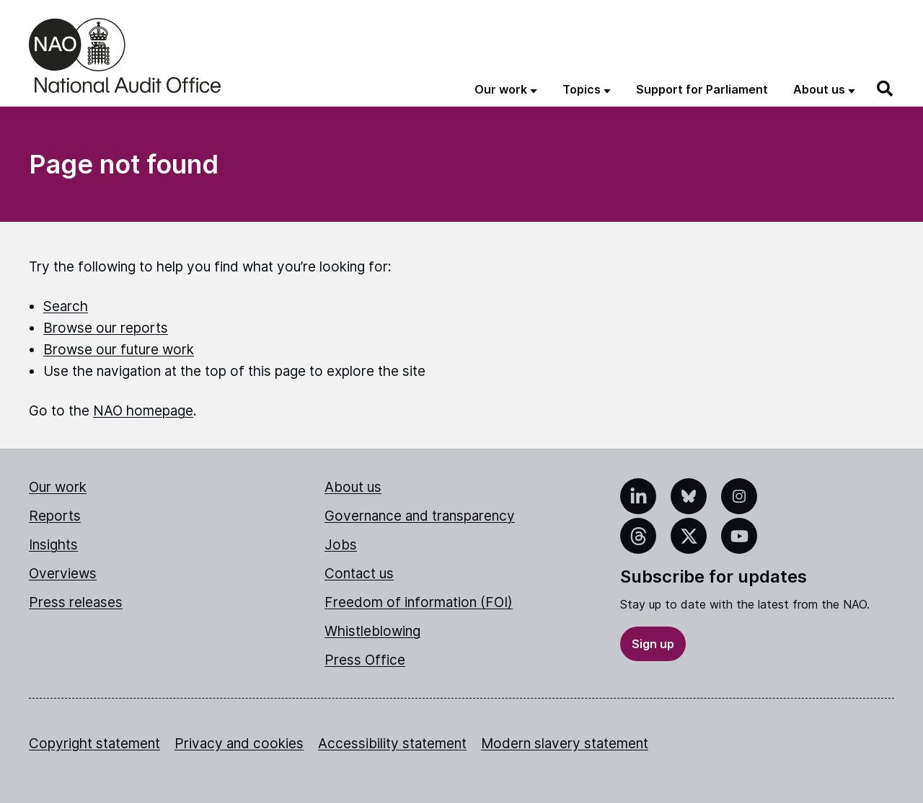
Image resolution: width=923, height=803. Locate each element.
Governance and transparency (419, 516)
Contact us (359, 573)
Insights (53, 545)
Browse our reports (105, 328)
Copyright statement (94, 743)
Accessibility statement (392, 743)
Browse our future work (118, 349)
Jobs (340, 545)
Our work (58, 487)
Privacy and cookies (239, 743)
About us (352, 487)
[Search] (885, 88)
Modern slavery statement (564, 743)
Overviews (63, 573)
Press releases (76, 602)
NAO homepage (143, 411)
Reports (55, 516)
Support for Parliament (702, 89)
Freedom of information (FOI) (418, 602)
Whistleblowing (372, 631)
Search (65, 306)
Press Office (364, 660)
